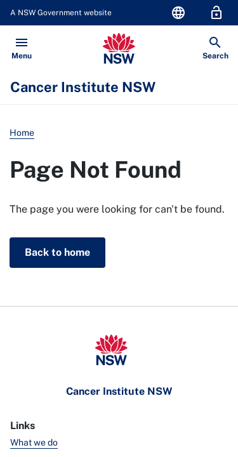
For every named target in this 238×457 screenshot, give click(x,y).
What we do (34, 442)
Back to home (57, 252)
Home (22, 133)
